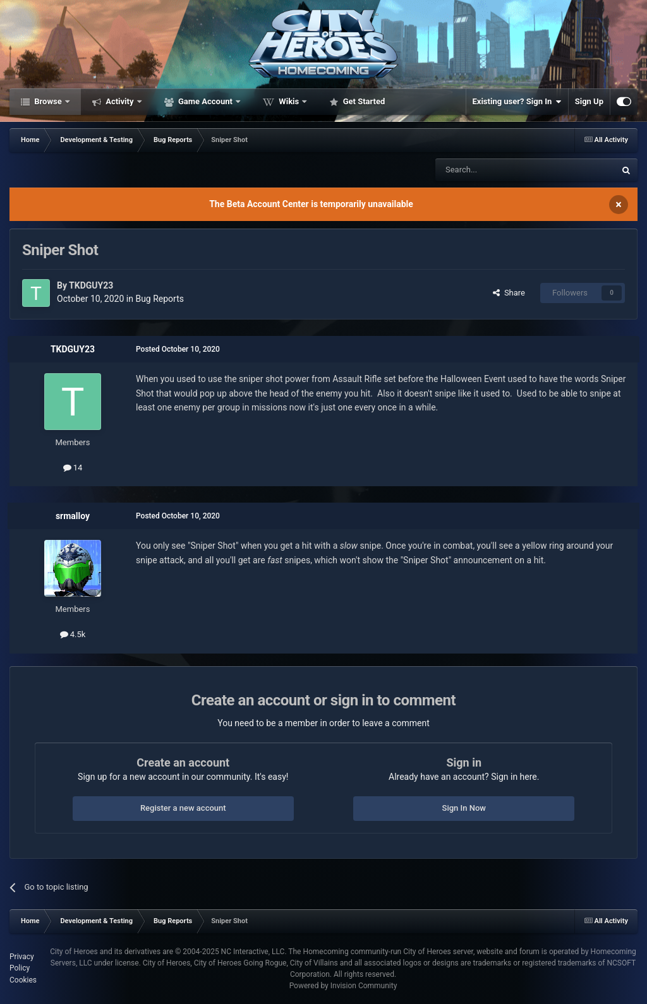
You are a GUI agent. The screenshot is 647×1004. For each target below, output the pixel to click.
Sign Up (589, 101)
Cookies (23, 980)
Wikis (289, 101)
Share (509, 292)
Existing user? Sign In (517, 101)
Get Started (363, 101)
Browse (48, 101)
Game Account (205, 101)
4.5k (73, 634)
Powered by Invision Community (343, 985)
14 (73, 467)
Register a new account (183, 808)
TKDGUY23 (91, 285)
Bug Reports (159, 299)
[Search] (495, 169)
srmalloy (73, 516)
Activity (120, 101)
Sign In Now (464, 808)
